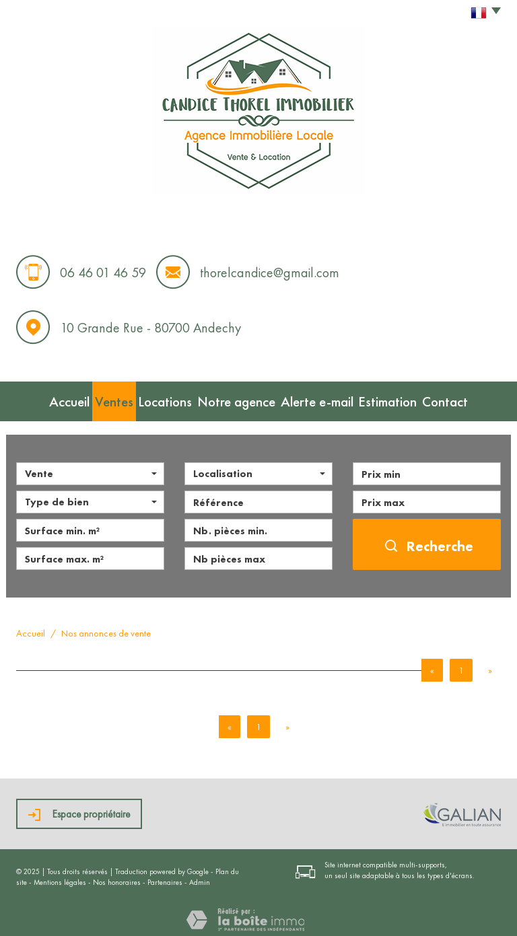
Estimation (402, 398)
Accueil (45, 398)
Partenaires (164, 876)
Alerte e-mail (325, 398)
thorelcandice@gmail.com (269, 272)
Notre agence (242, 398)
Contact (469, 398)
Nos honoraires (117, 876)
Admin (199, 876)
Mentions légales (60, 876)
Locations (166, 398)
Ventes (103, 398)
